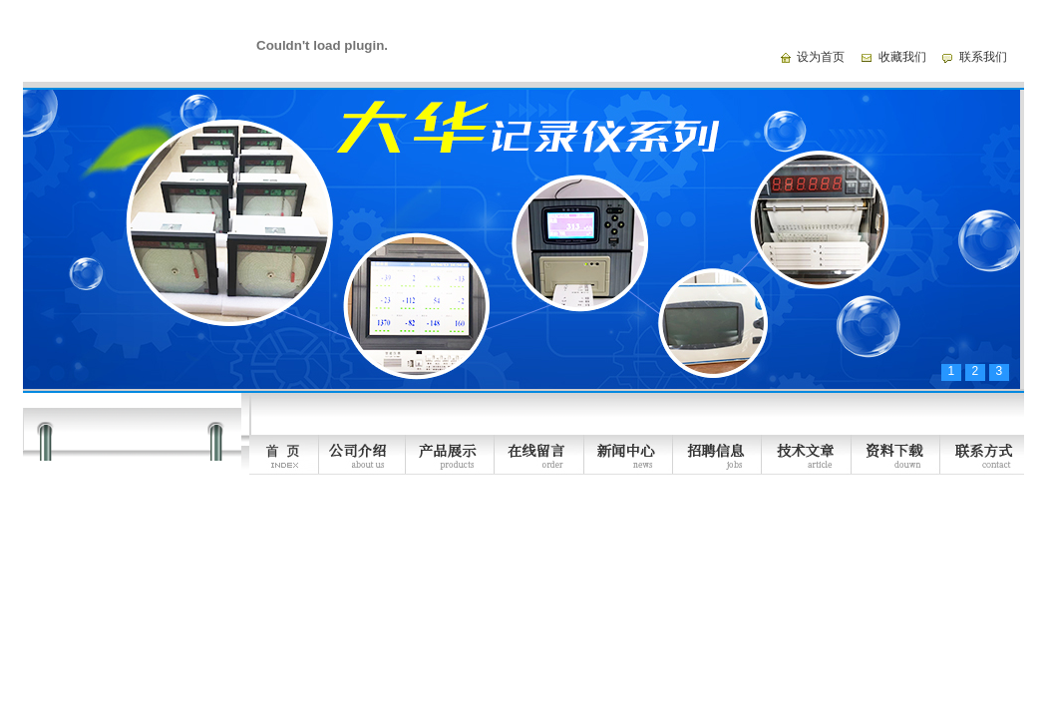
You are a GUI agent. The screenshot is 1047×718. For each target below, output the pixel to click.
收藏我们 (902, 57)
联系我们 (983, 57)
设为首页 (821, 57)
